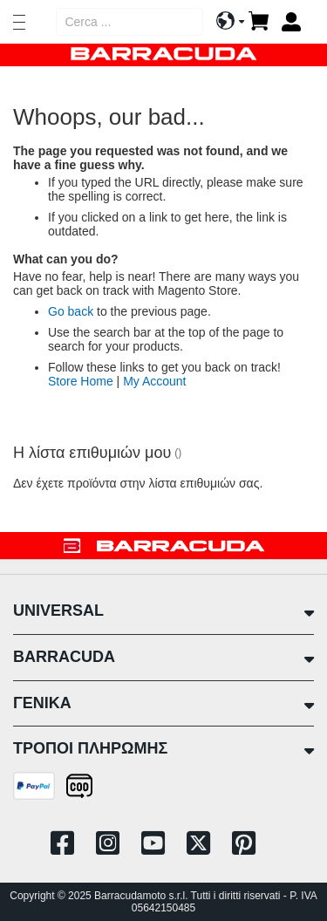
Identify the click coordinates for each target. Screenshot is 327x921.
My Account (154, 381)
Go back (70, 311)
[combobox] (129, 22)
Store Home (80, 381)
